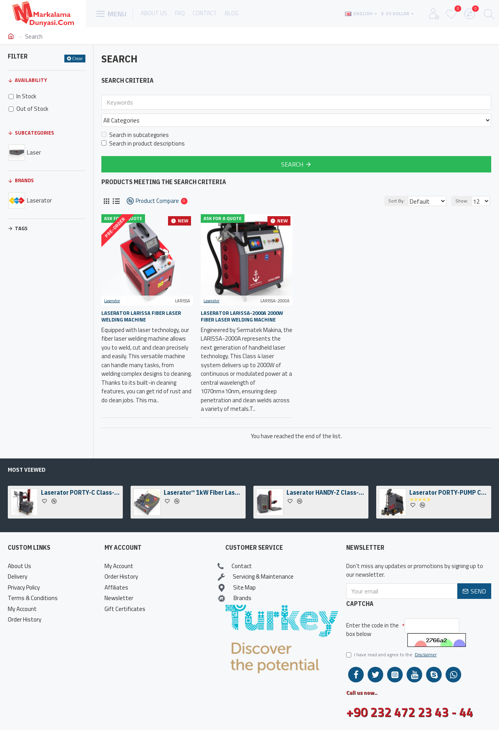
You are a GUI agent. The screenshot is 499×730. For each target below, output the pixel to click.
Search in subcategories (135, 118)
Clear (77, 58)
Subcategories (34, 133)
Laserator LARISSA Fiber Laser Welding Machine (141, 299)
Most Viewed (27, 469)
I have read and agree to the (392, 654)
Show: (464, 183)
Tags (21, 228)
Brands (24, 180)
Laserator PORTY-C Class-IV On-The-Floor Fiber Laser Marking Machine (80, 492)
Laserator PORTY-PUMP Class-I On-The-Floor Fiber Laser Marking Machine (448, 492)
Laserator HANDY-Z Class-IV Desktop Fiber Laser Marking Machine (326, 492)
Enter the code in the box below (372, 630)
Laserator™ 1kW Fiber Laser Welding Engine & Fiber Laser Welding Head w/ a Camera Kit (203, 492)
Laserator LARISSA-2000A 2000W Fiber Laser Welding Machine (242, 299)
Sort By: (391, 183)
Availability (31, 80)
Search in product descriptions (143, 126)
